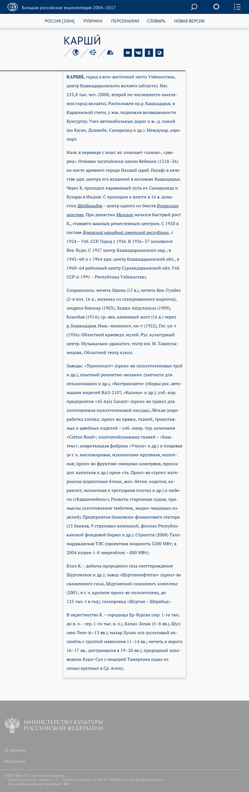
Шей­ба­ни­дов (89, 205)
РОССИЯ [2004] (60, 21)
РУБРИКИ (92, 21)
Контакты (15, 761)
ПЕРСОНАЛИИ (125, 21)
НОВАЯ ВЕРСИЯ (189, 21)
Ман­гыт (124, 214)
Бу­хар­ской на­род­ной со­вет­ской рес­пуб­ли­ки (126, 232)
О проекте (15, 750)
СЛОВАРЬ (156, 21)
